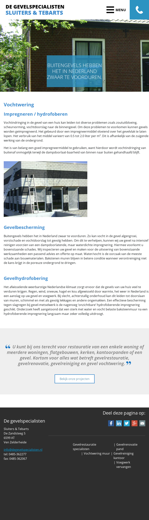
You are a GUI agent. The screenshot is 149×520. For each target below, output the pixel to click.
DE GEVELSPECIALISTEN (35, 6)
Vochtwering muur (97, 453)
